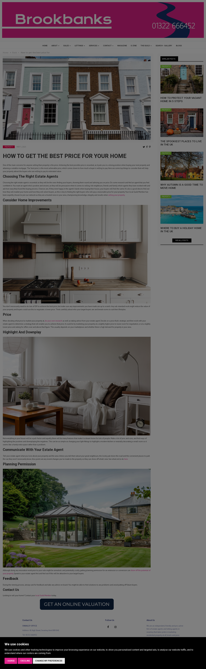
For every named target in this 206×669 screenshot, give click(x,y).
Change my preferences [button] (48, 661)
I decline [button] (25, 661)
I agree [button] (11, 661)
